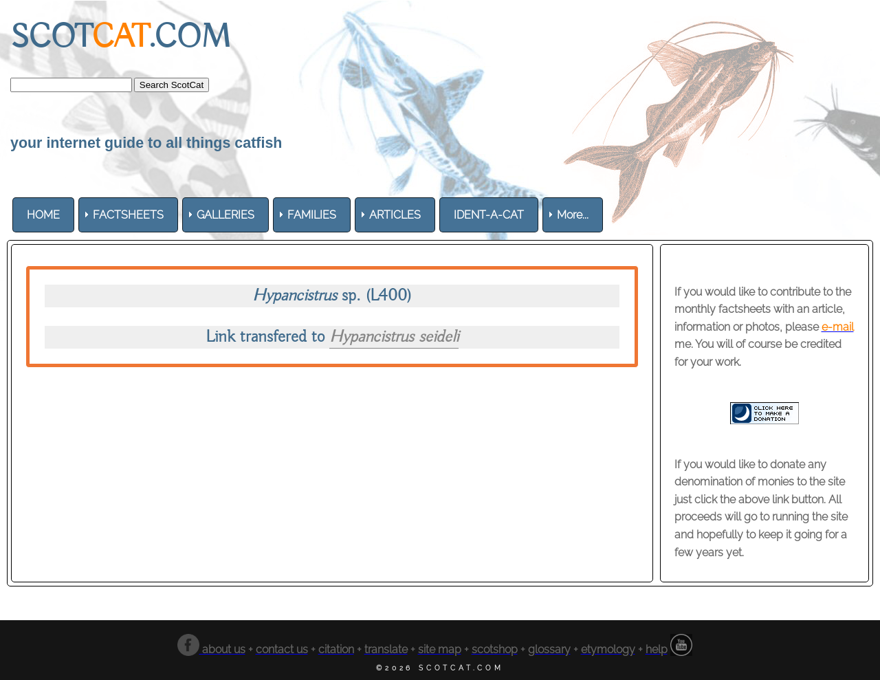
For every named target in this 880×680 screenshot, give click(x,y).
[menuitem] (43, 214)
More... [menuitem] (572, 214)
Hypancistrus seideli (394, 337)
